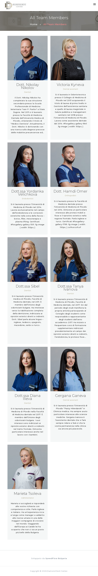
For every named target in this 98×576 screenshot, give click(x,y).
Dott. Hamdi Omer (70, 191)
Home (33, 24)
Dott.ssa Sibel (27, 286)
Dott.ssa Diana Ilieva (28, 397)
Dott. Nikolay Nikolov (27, 86)
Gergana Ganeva (70, 395)
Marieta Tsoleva (27, 493)
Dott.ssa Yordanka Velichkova (27, 193)
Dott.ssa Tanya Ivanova (70, 288)
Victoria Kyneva (70, 84)
